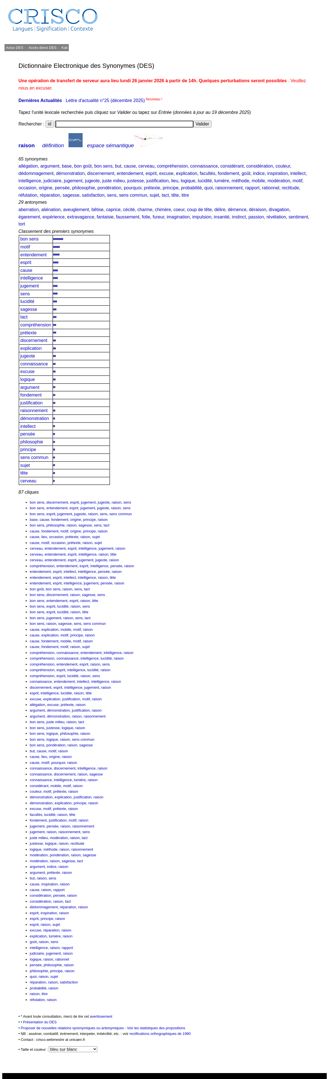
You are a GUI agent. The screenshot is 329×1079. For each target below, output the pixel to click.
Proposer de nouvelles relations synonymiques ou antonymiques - (74, 1028)
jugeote (92, 180)
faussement (128, 216)
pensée (62, 187)
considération (259, 166)
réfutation (28, 195)
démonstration (70, 173)
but (118, 166)
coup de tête (199, 209)
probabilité (191, 187)
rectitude (290, 187)
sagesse (71, 195)
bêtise (97, 209)
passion (256, 216)
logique (188, 180)
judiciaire (52, 180)
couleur (282, 166)
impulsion (201, 216)
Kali (64, 48)
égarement (29, 216)
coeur (178, 209)
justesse (135, 180)
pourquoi (132, 187)
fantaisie (105, 216)
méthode (240, 180)
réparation (50, 195)
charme (144, 209)
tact (165, 195)
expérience (54, 216)
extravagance (80, 216)
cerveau (146, 166)
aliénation (51, 209)
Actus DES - (16, 48)
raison (27, 145)
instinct (239, 216)
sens (112, 195)
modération (279, 180)
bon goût (83, 166)
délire (219, 209)
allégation (28, 166)
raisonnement (229, 187)
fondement (228, 173)
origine (45, 187)
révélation (276, 216)
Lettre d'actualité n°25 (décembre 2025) (114, 100)
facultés (207, 173)
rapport (252, 187)
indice (259, 173)
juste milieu (113, 180)
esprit (150, 173)
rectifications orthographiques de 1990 (160, 1034)
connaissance (204, 166)
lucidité (205, 180)
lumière (221, 180)
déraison (257, 209)
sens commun (133, 195)
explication (186, 173)
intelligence (30, 180)
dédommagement (36, 173)
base (67, 166)
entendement (130, 173)
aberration (29, 209)
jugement (73, 180)
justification (157, 180)
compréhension (172, 166)
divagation (279, 209)
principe (170, 187)
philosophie (83, 187)
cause (130, 166)
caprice (113, 209)
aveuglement (76, 209)
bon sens (103, 166)
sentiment (298, 216)
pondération (110, 187)
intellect (298, 173)
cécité (129, 209)
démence (237, 209)
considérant (232, 166)
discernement (100, 173)
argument (49, 166)
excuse (166, 173)
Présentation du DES (40, 1022)
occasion (27, 187)
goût (246, 173)
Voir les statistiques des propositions (156, 1028)
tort (22, 224)
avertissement (101, 1016)
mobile (258, 180)
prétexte (152, 187)
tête (175, 195)
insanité (221, 216)
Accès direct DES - (43, 48)
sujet (154, 195)
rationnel (270, 187)
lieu (174, 180)
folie (146, 216)
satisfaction (93, 195)
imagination (178, 216)
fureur (158, 216)
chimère (163, 209)
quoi (208, 187)
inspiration (277, 173)
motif (297, 180)
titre (185, 195)
